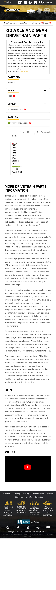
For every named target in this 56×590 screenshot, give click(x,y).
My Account (7, 494)
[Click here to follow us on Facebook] (8, 527)
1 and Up (19, 123)
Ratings (28, 117)
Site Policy (19, 497)
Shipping (17, 494)
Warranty (50, 494)
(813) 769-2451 (21, 507)
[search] (45, 3)
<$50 (11, 96)
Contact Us (39, 497)
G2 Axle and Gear (17, 109)
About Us (29, 497)
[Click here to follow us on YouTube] (48, 527)
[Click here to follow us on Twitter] (18, 527)
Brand (28, 104)
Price (28, 90)
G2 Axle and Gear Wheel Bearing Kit (15, 155)
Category (28, 77)
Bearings (11, 82)
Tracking (26, 494)
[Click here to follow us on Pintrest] (38, 527)
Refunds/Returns (38, 494)
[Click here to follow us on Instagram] (28, 527)
